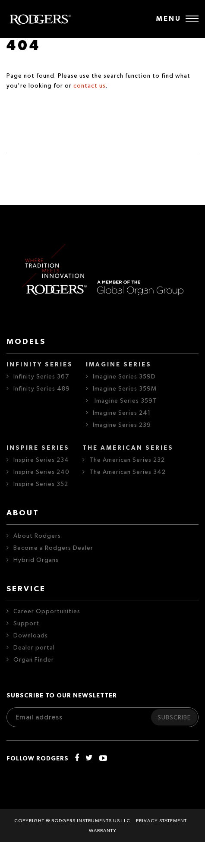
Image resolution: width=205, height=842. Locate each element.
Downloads (30, 636)
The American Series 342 (127, 472)
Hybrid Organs (36, 560)
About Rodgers (37, 536)
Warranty (103, 830)
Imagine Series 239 (122, 425)
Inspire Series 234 (41, 460)
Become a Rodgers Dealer (53, 548)
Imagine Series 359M (125, 389)
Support (26, 624)
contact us (89, 86)
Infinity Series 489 (41, 389)
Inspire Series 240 (41, 472)
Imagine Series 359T (125, 401)
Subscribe (174, 718)
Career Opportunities (46, 612)
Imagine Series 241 (122, 413)
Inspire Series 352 (40, 484)
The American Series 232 (127, 460)
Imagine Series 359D (124, 377)
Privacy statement (161, 820)
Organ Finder (33, 660)
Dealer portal (34, 648)
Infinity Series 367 (41, 377)
